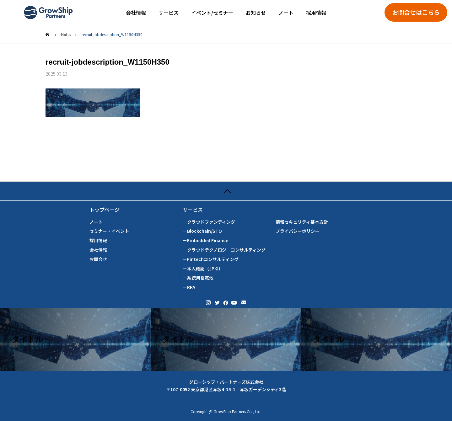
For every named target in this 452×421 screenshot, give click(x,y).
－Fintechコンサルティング (211, 259)
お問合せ (98, 259)
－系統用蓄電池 (198, 277)
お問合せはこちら (416, 12)
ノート (285, 12)
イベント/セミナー (212, 12)
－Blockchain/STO (202, 231)
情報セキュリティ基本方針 (302, 222)
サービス (169, 12)
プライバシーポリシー (298, 231)
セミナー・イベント (109, 231)
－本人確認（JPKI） (203, 268)
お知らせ (256, 12)
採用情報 (316, 12)
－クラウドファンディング (209, 222)
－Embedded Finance (205, 240)
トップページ (104, 210)
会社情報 (136, 12)
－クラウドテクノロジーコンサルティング (224, 250)
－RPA (189, 287)
